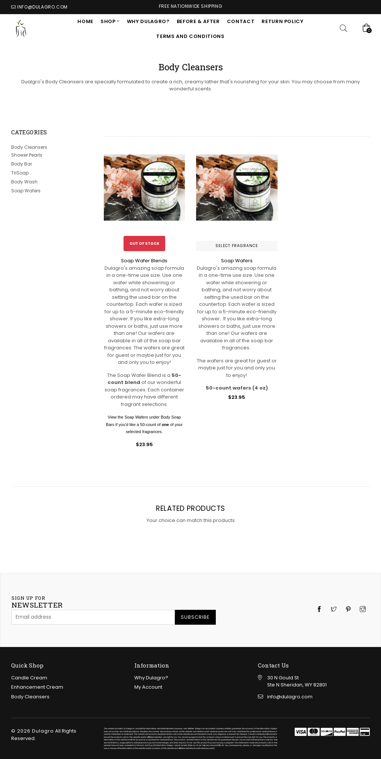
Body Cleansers (29, 147)
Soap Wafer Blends (144, 260)
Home (85, 21)
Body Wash (24, 182)
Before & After (198, 21)
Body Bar (21, 164)
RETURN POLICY (282, 21)
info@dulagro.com (42, 7)
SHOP (108, 21)
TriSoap (20, 173)
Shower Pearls (26, 155)
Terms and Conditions (190, 36)
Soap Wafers (26, 191)
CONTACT (241, 21)
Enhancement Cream (37, 687)
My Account (148, 687)
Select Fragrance (236, 246)
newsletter (37, 602)
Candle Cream (29, 677)
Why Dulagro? (148, 21)
